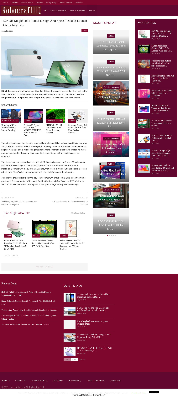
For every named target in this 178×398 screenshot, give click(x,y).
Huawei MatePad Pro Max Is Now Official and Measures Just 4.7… (162, 168)
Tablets (92, 11)
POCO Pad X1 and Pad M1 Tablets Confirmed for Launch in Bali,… (93, 309)
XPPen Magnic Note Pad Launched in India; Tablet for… (162, 78)
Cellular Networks (58, 11)
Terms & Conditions (65, 3)
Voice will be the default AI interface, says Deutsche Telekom (25, 325)
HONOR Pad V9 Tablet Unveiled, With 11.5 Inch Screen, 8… (95, 349)
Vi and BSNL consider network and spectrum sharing (161, 123)
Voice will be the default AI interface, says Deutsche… (162, 93)
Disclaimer (39, 3)
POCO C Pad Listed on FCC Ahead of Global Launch (161, 138)
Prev (7, 256)
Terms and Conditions (82, 395)
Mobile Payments (77, 11)
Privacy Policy (51, 3)
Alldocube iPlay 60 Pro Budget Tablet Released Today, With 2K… (94, 335)
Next (15, 256)
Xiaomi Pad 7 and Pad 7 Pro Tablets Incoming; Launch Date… (93, 295)
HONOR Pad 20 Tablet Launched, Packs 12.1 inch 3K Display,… (161, 33)
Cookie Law (79, 3)
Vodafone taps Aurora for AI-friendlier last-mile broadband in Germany (29, 310)
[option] (111, 132)
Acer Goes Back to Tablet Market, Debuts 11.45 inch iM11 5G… (161, 108)
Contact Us (14, 3)
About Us (4, 3)
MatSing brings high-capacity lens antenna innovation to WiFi (160, 153)
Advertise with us (27, 3)
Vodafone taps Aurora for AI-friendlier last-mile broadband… (161, 63)
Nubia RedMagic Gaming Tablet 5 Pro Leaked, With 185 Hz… (162, 48)
